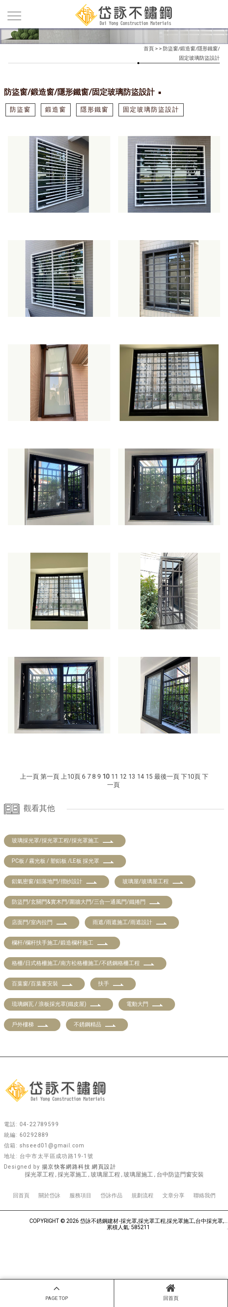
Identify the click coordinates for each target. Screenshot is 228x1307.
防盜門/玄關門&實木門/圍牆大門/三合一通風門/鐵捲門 (86, 943)
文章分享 (173, 1236)
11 (114, 776)
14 (140, 776)
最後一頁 (166, 776)
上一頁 (29, 776)
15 (149, 776)
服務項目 (80, 1236)
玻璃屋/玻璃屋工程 (153, 922)
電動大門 (144, 1045)
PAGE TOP (57, 1292)
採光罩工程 (39, 1215)
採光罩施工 (72, 1215)
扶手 (111, 1025)
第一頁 (49, 776)
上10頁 (70, 776)
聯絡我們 (204, 1236)
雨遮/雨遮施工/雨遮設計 (130, 963)
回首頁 (171, 1292)
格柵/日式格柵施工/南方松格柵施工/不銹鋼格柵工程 (83, 1004)
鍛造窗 (55, 109)
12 (123, 776)
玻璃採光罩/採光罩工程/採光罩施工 (63, 882)
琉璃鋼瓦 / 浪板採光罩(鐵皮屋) (56, 1045)
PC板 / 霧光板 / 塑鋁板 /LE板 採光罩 (63, 902)
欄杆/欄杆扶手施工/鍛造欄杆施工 (60, 984)
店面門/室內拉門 (39, 963)
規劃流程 (142, 1236)
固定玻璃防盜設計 (151, 109)
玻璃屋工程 (105, 1215)
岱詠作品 (111, 1236)
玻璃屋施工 (138, 1215)
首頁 (149, 48)
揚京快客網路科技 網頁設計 (79, 1208)
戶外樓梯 (30, 1066)
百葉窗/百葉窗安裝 (42, 1025)
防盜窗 (20, 109)
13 (131, 776)
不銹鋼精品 (95, 1066)
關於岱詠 (49, 1236)
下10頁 (191, 776)
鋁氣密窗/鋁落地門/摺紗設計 (54, 922)
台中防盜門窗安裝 (180, 1215)
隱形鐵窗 (94, 109)
